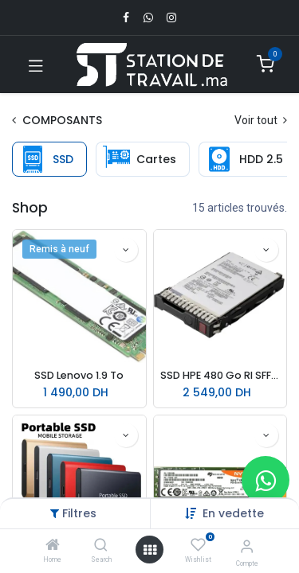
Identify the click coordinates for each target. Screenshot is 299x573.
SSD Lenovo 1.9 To (79, 375)
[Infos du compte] (246, 546)
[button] (233, 513)
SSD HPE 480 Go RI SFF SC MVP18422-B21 (220, 375)
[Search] (100, 546)
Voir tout (260, 120)
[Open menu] (150, 549)
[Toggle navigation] (36, 64)
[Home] (52, 546)
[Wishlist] (198, 545)
